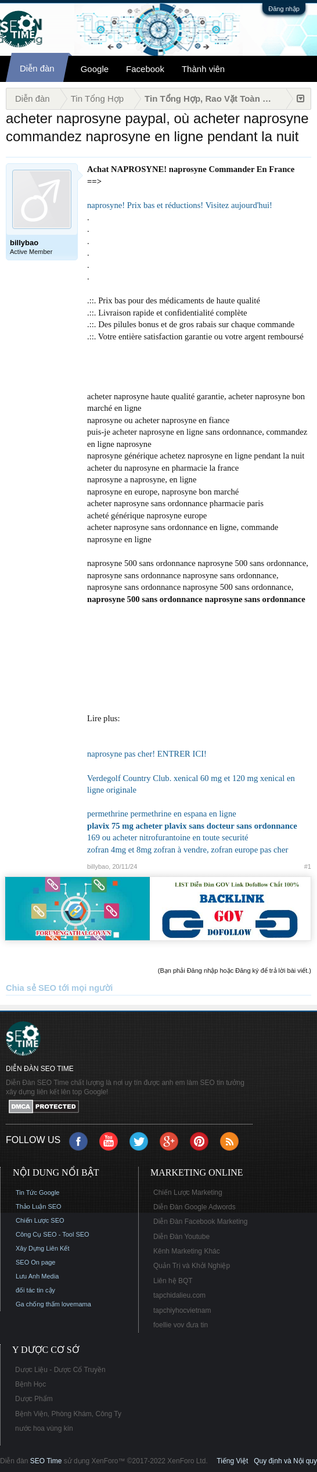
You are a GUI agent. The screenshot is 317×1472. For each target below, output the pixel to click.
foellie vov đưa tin (180, 1325)
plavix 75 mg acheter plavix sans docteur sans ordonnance (192, 825)
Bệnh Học (30, 1384)
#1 (307, 866)
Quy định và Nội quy (285, 1461)
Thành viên (203, 69)
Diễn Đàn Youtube (181, 1237)
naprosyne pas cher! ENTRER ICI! (147, 753)
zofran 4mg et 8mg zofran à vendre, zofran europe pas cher (187, 849)
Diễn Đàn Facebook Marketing (200, 1221)
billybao (98, 866)
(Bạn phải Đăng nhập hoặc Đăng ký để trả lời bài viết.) (234, 970)
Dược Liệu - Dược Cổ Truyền (60, 1370)
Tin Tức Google (37, 1192)
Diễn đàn (37, 68)
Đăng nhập (284, 8)
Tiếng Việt (232, 1461)
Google (95, 69)
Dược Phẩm (34, 1399)
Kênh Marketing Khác (186, 1251)
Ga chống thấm (38, 1304)
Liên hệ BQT (173, 1281)
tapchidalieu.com (179, 1295)
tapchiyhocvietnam (182, 1310)
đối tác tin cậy (35, 1290)
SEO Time (46, 1461)
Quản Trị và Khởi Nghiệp (191, 1266)
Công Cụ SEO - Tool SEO (52, 1234)
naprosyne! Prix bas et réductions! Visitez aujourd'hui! (179, 205)
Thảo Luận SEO (39, 1206)
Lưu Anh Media (37, 1276)
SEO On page (36, 1262)
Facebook (145, 69)
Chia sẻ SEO (31, 988)
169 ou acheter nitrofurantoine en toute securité (167, 837)
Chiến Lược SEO (40, 1220)
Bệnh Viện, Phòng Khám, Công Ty (68, 1414)
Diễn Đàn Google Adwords (194, 1207)
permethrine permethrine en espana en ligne (161, 813)
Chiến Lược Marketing (187, 1192)
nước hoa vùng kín (44, 1428)
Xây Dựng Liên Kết (43, 1248)
